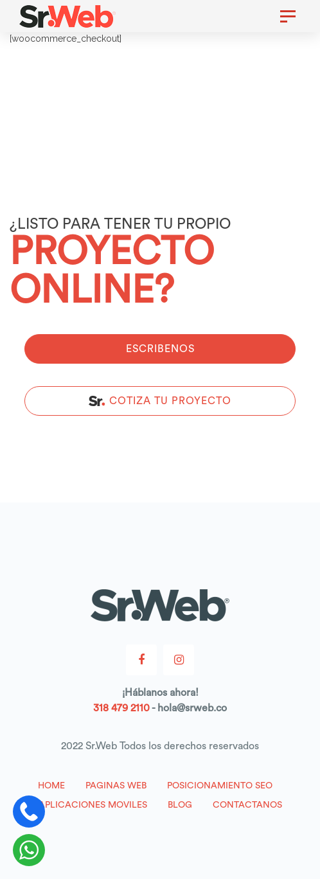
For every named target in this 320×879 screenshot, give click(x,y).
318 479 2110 (121, 708)
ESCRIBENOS (160, 349)
